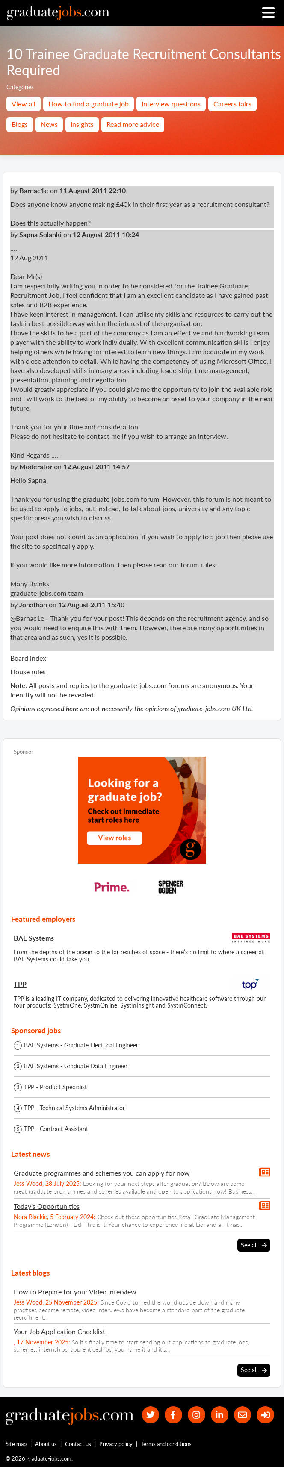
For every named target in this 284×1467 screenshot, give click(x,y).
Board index (28, 658)
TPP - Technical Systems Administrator (74, 1108)
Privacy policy (116, 1444)
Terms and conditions (166, 1444)
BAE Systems (34, 938)
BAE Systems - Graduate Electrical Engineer (81, 1045)
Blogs (20, 124)
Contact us (78, 1444)
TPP (20, 984)
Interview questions (171, 104)
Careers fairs (232, 104)
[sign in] (265, 1415)
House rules (28, 671)
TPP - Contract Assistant (56, 1129)
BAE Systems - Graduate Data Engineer (75, 1066)
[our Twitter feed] (151, 1415)
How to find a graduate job (88, 104)
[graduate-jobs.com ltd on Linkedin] (219, 1415)
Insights (82, 124)
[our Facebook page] (173, 1415)
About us (46, 1444)
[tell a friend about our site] (242, 1415)
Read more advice (132, 124)
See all (254, 1245)
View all (24, 104)
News (49, 124)
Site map (16, 1444)
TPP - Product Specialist (55, 1087)
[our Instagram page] (196, 1415)
